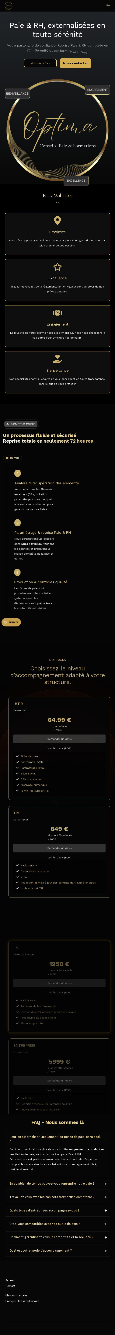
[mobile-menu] (106, 6)
